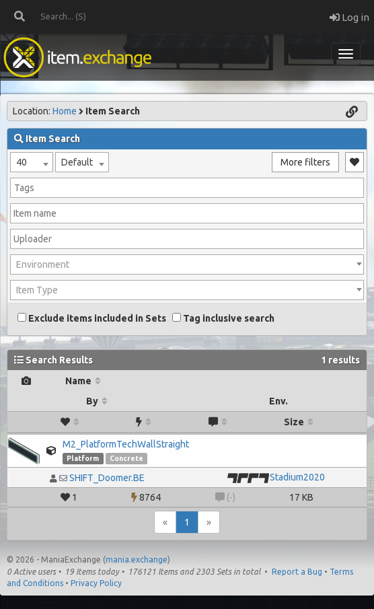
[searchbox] (187, 188)
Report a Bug (297, 571)
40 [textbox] (21, 162)
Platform (83, 458)
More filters (305, 162)
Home (64, 111)
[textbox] (187, 264)
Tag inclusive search (223, 318)
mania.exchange (136, 559)
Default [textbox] (77, 162)
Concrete (126, 458)
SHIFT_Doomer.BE (107, 477)
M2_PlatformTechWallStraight (126, 444)
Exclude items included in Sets (91, 318)
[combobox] (31, 162)
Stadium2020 (297, 477)
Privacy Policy (96, 583)
